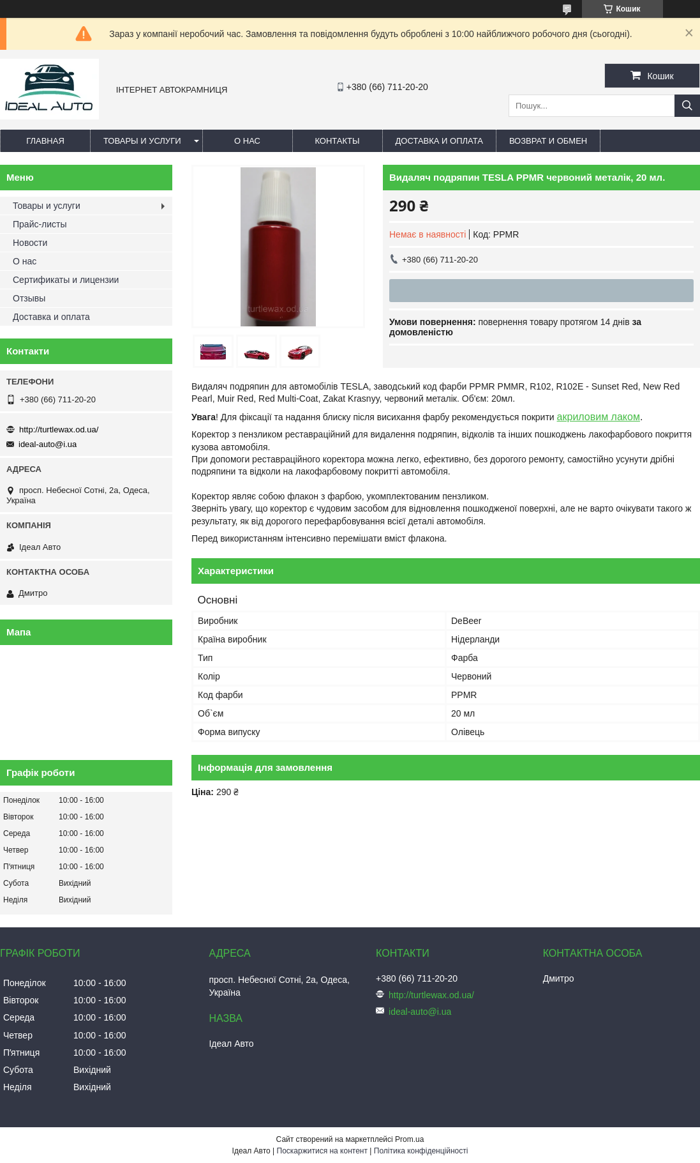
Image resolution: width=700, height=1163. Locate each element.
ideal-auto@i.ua (48, 444)
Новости (30, 243)
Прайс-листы (40, 224)
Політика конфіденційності (421, 1150)
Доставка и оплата (439, 141)
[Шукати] (687, 106)
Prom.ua (409, 1139)
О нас (247, 141)
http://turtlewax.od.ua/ (58, 429)
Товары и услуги (142, 141)
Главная (45, 141)
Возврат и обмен (548, 141)
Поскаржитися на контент (322, 1150)
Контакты (337, 141)
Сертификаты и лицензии (66, 280)
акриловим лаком (598, 416)
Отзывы (29, 298)
